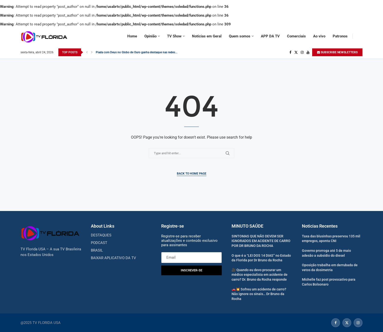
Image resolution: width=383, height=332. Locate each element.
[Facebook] (290, 52)
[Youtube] (308, 52)
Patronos (340, 36)
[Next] (92, 52)
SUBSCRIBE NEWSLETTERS (337, 52)
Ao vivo (319, 36)
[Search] (360, 36)
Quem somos (239, 36)
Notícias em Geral (207, 36)
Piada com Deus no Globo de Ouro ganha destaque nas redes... (136, 52)
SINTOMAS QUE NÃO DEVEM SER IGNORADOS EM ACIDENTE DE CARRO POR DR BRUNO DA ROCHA (261, 241)
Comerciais (296, 36)
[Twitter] (296, 52)
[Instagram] (302, 52)
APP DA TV (270, 36)
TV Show (174, 36)
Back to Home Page (191, 173)
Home (132, 36)
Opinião (150, 36)
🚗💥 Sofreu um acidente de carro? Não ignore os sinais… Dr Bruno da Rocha (259, 294)
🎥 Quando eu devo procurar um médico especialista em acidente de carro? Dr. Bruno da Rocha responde (259, 274)
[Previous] (87, 52)
